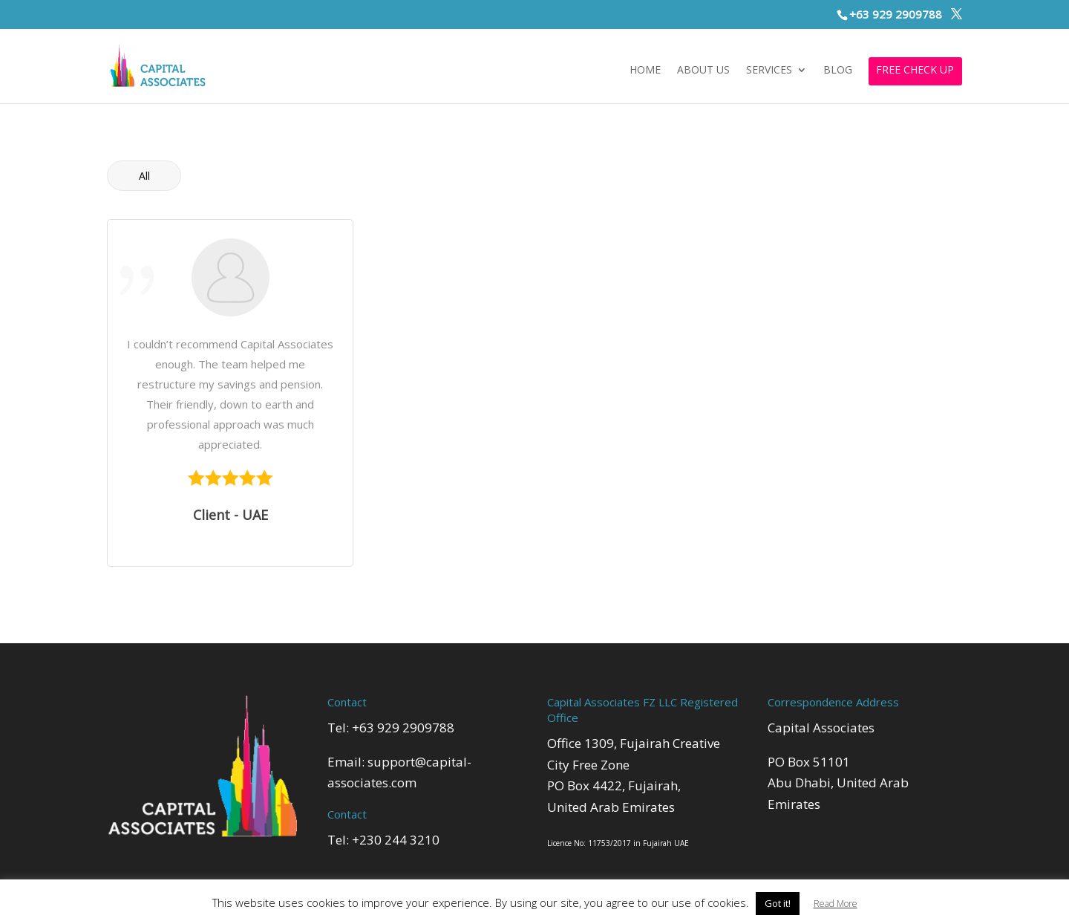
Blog (837, 71)
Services (769, 71)
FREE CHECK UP (915, 71)
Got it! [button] (778, 903)
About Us (703, 71)
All (144, 176)
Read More (835, 903)
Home (645, 71)
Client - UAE (230, 515)
